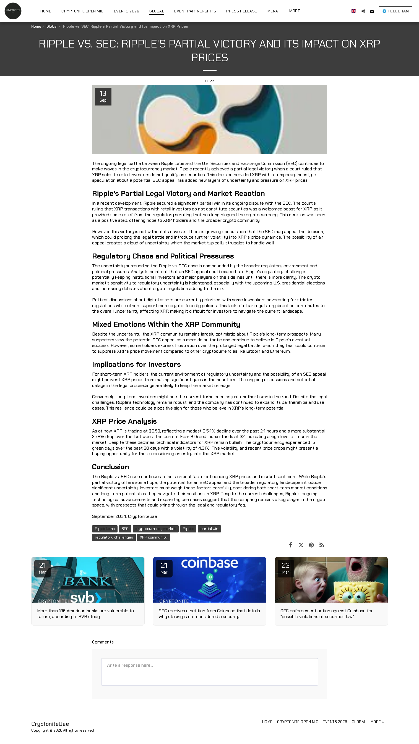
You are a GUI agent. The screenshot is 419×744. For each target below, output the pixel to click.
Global (51, 26)
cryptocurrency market (156, 528)
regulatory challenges (114, 537)
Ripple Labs (105, 528)
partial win (209, 528)
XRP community (153, 537)
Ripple (188, 528)
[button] (367, 11)
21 (42, 568)
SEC (125, 528)
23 (286, 568)
